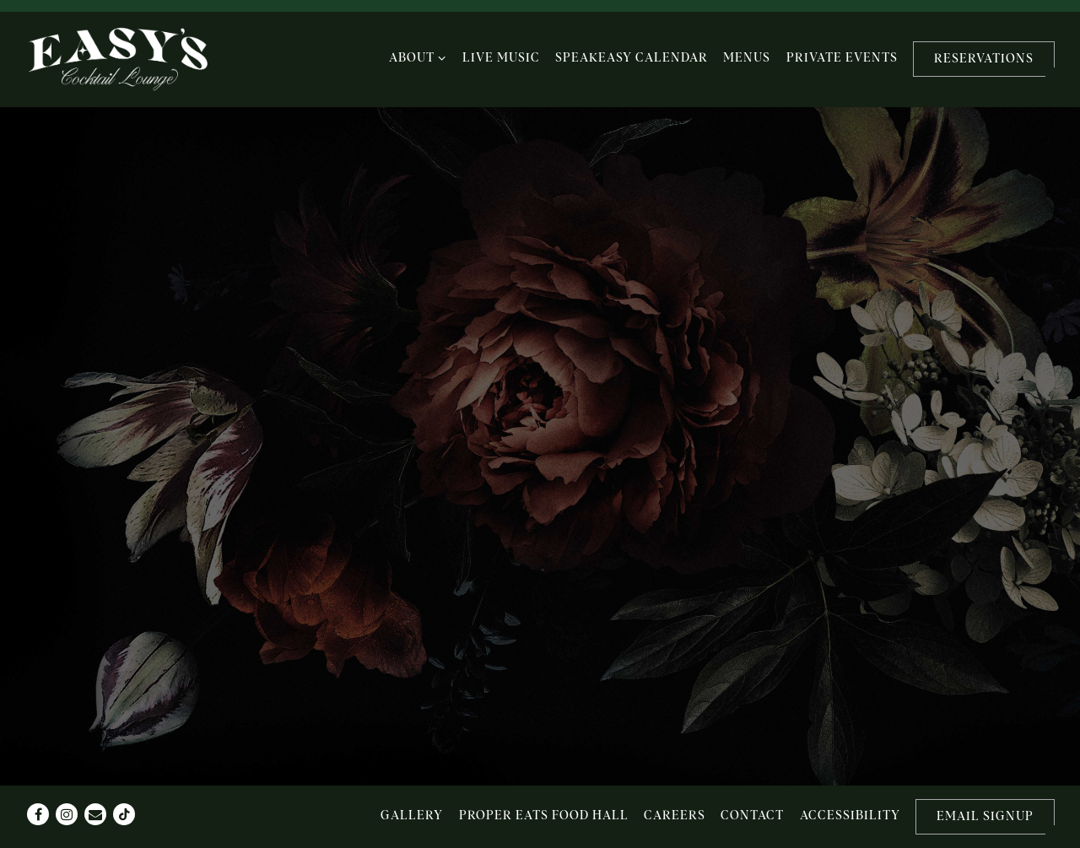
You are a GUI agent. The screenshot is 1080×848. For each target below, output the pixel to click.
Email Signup (985, 817)
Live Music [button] (501, 58)
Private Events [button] (842, 58)
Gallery (412, 816)
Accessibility (850, 816)
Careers (674, 816)
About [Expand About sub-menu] (418, 56)
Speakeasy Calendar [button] (631, 58)
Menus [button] (746, 58)
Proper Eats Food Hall (544, 816)
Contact (752, 816)
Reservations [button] (984, 59)
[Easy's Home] (118, 59)
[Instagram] (67, 814)
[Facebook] (38, 814)
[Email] (95, 814)
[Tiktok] (124, 814)
